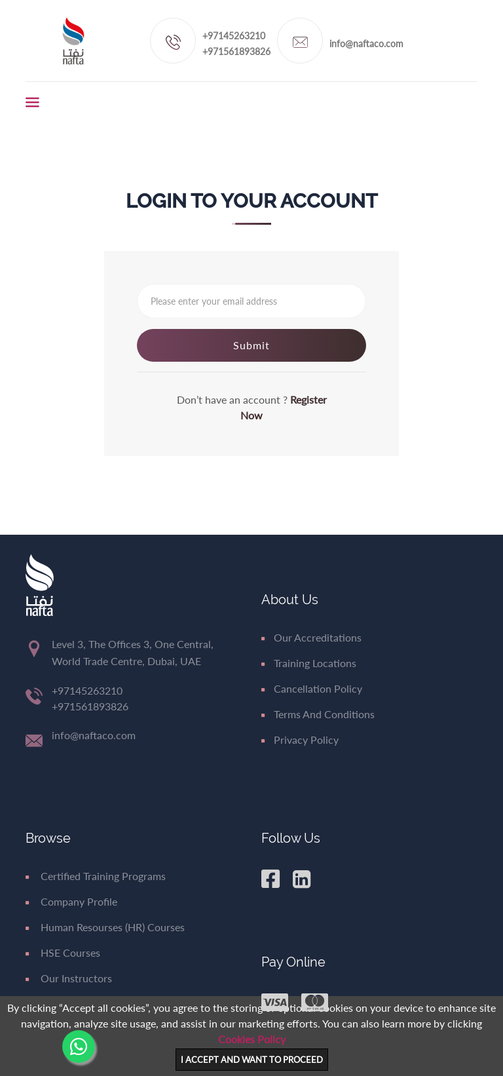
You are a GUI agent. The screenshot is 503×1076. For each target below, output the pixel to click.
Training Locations (308, 663)
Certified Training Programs (96, 876)
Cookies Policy (252, 1039)
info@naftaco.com (366, 43)
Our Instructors (69, 978)
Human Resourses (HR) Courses (105, 927)
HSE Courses (63, 952)
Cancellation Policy (311, 688)
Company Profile (71, 901)
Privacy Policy (300, 739)
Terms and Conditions (318, 714)
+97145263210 (233, 35)
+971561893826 (236, 51)
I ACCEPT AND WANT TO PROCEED (252, 1059)
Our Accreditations (311, 637)
